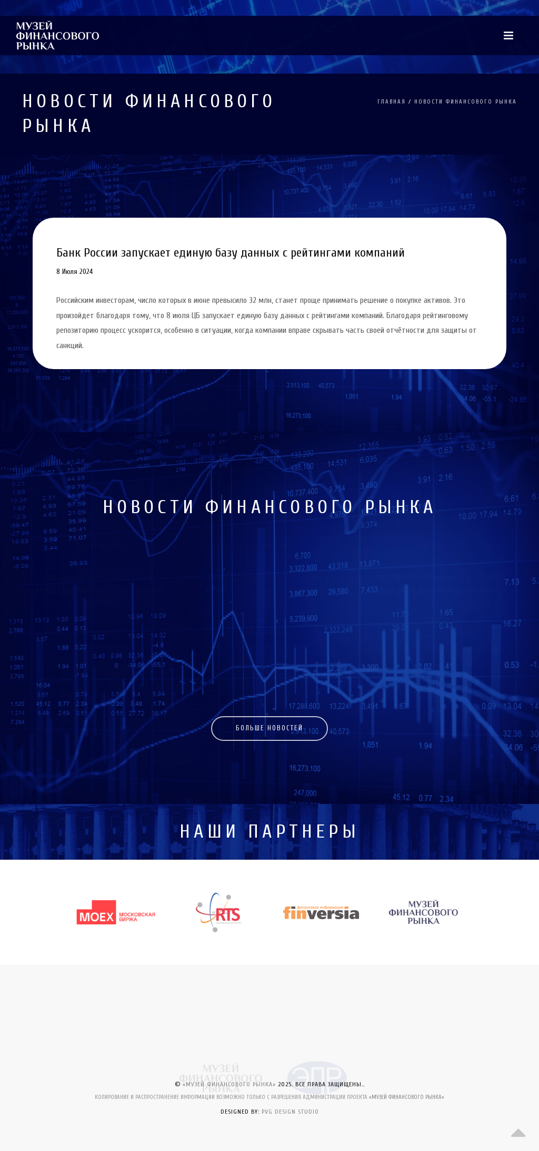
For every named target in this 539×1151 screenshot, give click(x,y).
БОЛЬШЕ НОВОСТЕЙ (269, 728)
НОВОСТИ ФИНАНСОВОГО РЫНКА (465, 101)
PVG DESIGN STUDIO (290, 1111)
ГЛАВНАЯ (391, 101)
